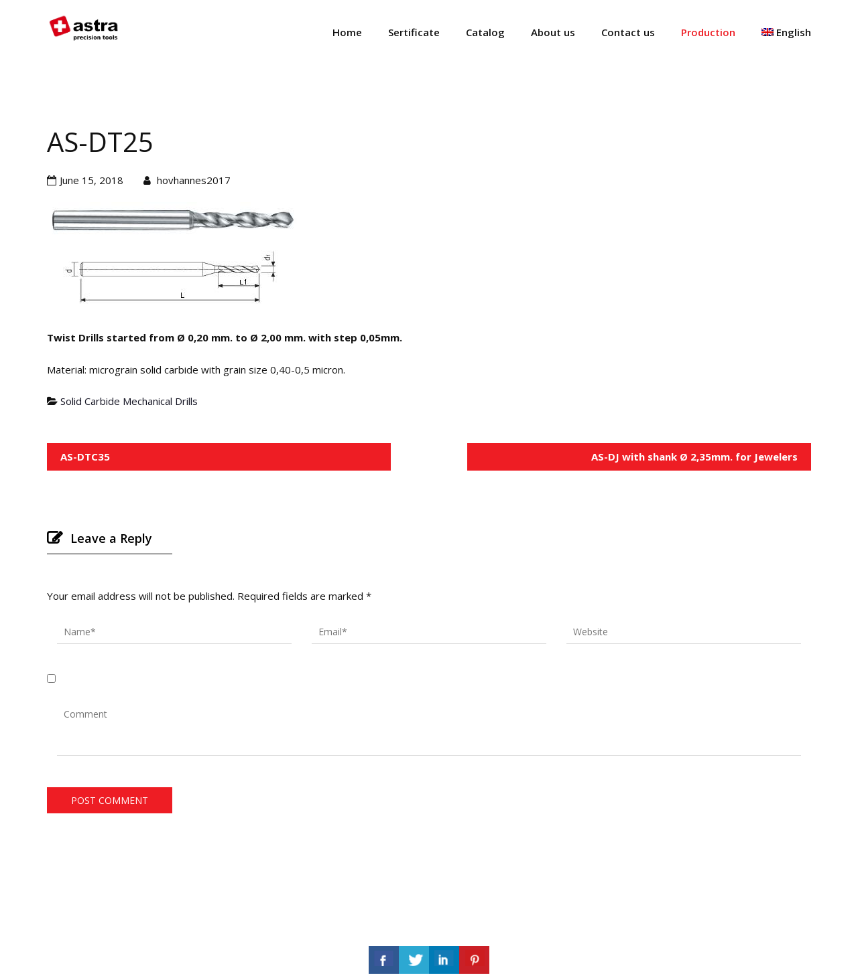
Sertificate (414, 32)
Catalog (485, 32)
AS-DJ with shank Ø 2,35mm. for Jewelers (694, 456)
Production (708, 32)
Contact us (628, 32)
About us (553, 32)
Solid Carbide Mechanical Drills (129, 401)
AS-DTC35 (85, 456)
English (786, 32)
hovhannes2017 (194, 180)
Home (347, 32)
